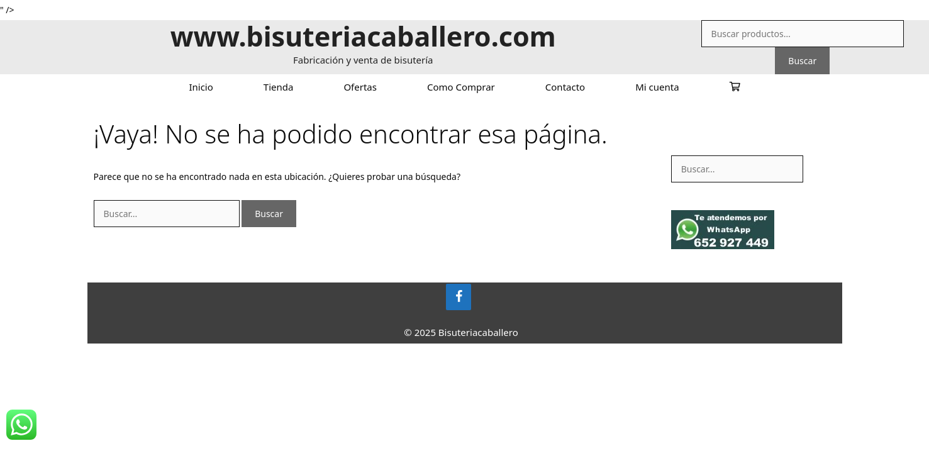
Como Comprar (461, 87)
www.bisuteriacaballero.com (363, 36)
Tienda (279, 87)
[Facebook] (458, 297)
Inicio (201, 87)
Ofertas (360, 87)
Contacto (565, 87)
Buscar (802, 61)
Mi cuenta (657, 87)
